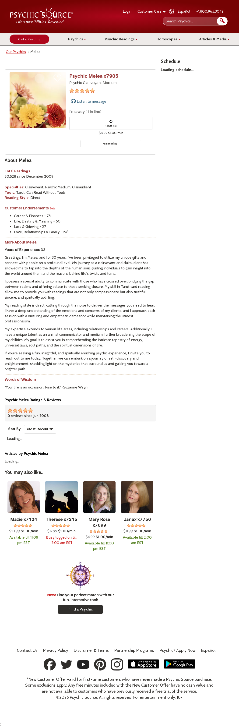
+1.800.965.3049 (210, 11)
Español (183, 11)
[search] (222, 21)
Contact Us (27, 650)
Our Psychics (16, 51)
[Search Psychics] (195, 21)
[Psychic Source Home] (41, 23)
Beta (52, 208)
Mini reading (110, 143)
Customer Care (151, 11)
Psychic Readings (121, 39)
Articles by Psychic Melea (26, 453)
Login (127, 11)
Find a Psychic (80, 609)
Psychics (77, 39)
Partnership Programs (134, 650)
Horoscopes (168, 39)
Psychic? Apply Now (178, 650)
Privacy (55, 650)
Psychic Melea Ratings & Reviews (33, 400)
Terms (91, 650)
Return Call (111, 123)
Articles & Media (214, 39)
